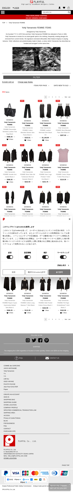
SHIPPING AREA (9, 413)
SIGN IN (6, 397)
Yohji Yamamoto (9, 371)
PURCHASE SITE (10, 431)
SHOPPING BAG (9, 399)
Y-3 (5, 376)
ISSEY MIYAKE (9, 381)
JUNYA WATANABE (10, 368)
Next (66, 97)
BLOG (6, 421)
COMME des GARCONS (12, 366)
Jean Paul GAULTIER (11, 387)
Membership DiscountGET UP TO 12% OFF (58, 487)
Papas (6, 389)
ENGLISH (6, 8)
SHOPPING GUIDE (10, 402)
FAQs (19, 358)
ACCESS (7, 415)
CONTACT (7, 428)
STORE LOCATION (10, 405)
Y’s (5, 373)
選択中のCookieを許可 (36, 272)
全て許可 (59, 272)
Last (69, 97)
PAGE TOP (65, 465)
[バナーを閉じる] (69, 219)
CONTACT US (52, 358)
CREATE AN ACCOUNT (11, 394)
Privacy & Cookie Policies (12, 418)
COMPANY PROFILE (11, 407)
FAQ (5, 426)
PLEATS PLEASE (9, 384)
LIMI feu (6, 379)
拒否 (13, 272)
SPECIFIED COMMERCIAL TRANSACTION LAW (20, 410)
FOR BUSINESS (9, 423)
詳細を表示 (61, 265)
